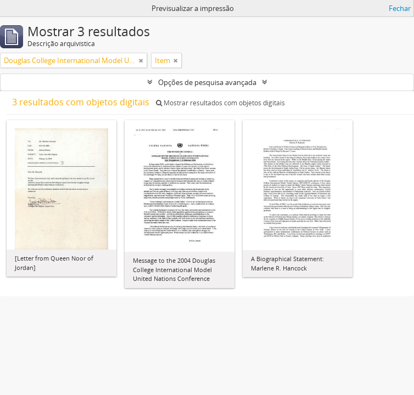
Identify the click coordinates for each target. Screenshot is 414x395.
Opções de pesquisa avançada (207, 82)
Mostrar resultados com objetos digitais (220, 103)
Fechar (400, 8)
